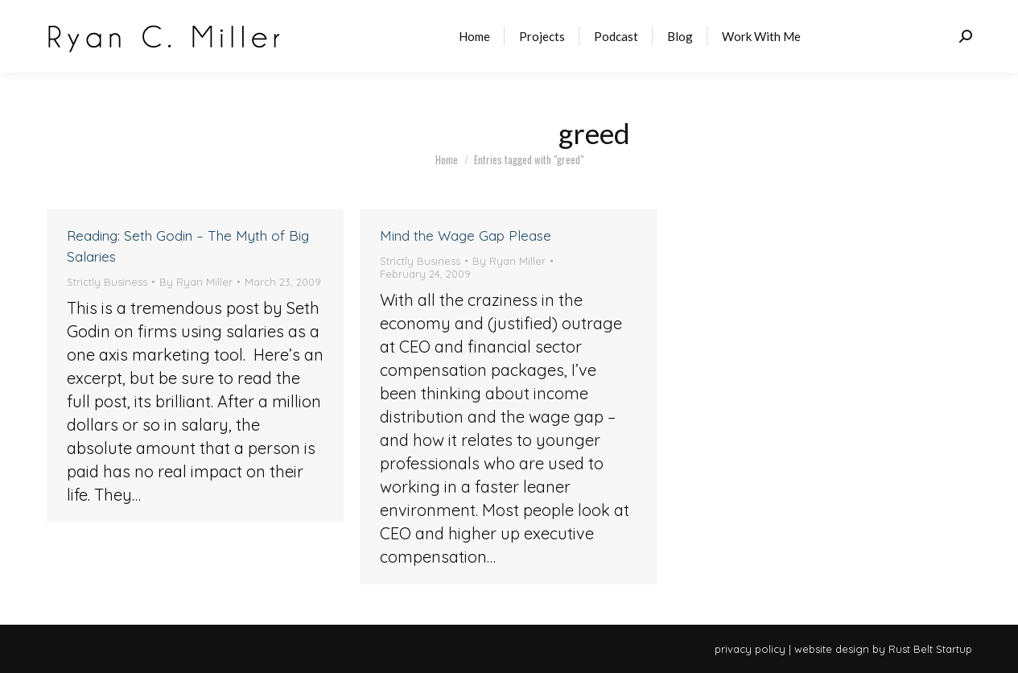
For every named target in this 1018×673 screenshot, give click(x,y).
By (196, 281)
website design (831, 648)
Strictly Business (107, 281)
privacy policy (750, 648)
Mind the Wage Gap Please (465, 235)
